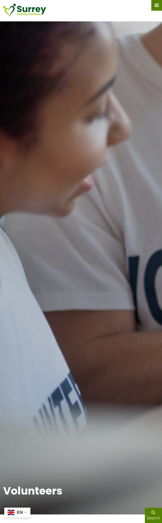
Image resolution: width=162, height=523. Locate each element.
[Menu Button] (156, 5)
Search (153, 516)
